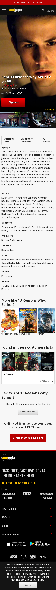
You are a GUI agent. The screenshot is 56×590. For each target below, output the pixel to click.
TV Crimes (6, 286)
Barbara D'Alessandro (12, 240)
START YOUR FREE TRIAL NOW (28, 2)
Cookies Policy (36, 580)
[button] (42, 10)
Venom (41, 334)
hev (51, 381)
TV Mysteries (31, 286)
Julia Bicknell (38, 263)
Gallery (50, 109)
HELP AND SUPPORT (27, 534)
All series (46, 140)
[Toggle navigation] (4, 9)
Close (28, 585)
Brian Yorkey (7, 250)
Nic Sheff (26, 263)
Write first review (28, 411)
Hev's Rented (8, 374)
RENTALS (27, 517)
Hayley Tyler (14, 263)
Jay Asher (20, 259)
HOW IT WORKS (27, 508)
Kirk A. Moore (28, 266)
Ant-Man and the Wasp (12, 334)
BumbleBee (24, 334)
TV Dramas (18, 286)
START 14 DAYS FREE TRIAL (28, 438)
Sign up (13, 102)
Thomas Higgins (34, 259)
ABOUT (27, 525)
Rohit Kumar (15, 266)
